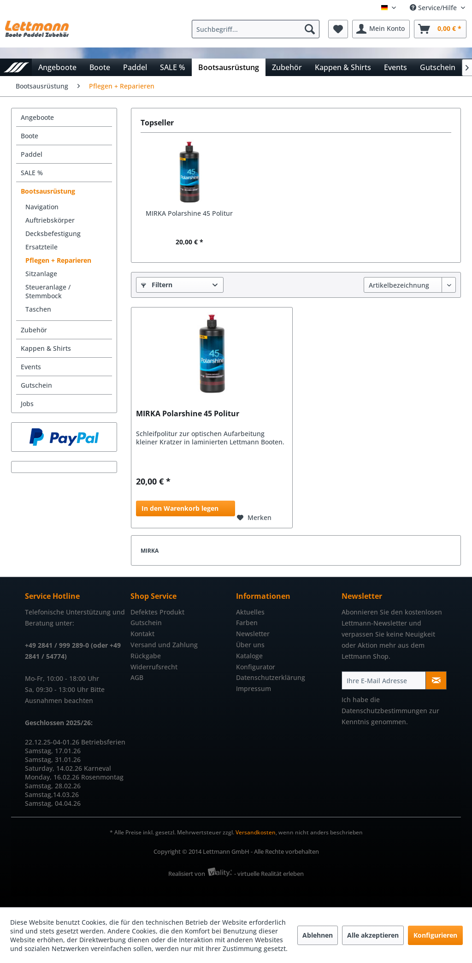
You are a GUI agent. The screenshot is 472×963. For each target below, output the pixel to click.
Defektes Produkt (157, 612)
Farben (247, 622)
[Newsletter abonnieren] (436, 680)
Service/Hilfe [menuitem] (434, 7)
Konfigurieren (435, 935)
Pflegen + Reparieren (58, 260)
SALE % (32, 172)
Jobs (27, 403)
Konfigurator (255, 666)
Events (31, 366)
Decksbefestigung (53, 233)
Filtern (156, 284)
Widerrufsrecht (153, 666)
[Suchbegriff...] (255, 29)
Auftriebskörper (50, 220)
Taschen (38, 309)
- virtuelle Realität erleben (269, 873)
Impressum (253, 688)
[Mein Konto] (381, 29)
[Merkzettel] (338, 29)
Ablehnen (317, 935)
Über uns (250, 644)
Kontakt (142, 633)
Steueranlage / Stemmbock (48, 291)
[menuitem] (258, 29)
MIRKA (150, 551)
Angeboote (37, 117)
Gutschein (36, 385)
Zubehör (34, 329)
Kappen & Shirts (46, 348)
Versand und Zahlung (164, 644)
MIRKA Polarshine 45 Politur (189, 213)
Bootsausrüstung (48, 191)
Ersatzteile (41, 246)
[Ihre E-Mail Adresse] (384, 680)
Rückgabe (145, 655)
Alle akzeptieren (373, 935)
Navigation (42, 206)
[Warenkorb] (440, 29)
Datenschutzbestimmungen (384, 710)
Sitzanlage (41, 273)
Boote (29, 135)
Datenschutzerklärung (270, 677)
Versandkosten (256, 832)
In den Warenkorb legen (180, 508)
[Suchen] (309, 29)
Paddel (31, 154)
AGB (136, 677)
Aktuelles (250, 612)
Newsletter (253, 633)
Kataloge (249, 655)
